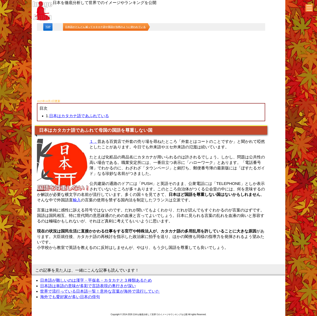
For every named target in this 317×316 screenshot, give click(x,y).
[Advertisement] (151, 62)
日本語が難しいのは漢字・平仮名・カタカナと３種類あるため (96, 280)
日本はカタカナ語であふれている (79, 116)
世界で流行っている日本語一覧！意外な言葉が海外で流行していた (100, 291)
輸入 (77, 200)
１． (93, 141)
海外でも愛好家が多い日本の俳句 (70, 297)
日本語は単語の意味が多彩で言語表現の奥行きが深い (88, 286)
